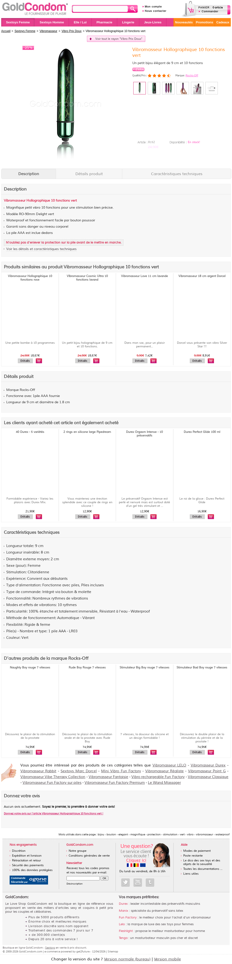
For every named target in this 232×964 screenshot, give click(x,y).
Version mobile (167, 959)
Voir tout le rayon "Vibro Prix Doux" (118, 39)
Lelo (122, 924)
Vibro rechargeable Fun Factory (157, 777)
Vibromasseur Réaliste (164, 771)
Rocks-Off (192, 75)
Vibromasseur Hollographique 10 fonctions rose (30, 278)
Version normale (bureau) (127, 959)
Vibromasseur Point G (207, 771)
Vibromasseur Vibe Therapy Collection (52, 777)
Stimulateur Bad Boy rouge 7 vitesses (202, 667)
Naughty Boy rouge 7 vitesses (30, 667)
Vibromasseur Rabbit (38, 771)
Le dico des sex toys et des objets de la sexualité (201, 862)
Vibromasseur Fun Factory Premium (115, 782)
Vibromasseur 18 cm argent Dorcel (202, 276)
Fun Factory (128, 917)
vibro (36, 208)
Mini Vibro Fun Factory (121, 771)
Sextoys (50, 947)
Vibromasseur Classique (208, 777)
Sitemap (113, 951)
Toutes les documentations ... (202, 869)
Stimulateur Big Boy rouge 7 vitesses (144, 667)
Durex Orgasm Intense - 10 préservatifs (144, 433)
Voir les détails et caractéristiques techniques (41, 249)
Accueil (6, 31)
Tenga (123, 938)
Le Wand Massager (164, 782)
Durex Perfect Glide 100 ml (202, 432)
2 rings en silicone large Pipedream (87, 432)
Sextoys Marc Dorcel (79, 771)
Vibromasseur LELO (169, 765)
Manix (123, 911)
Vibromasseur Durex (208, 765)
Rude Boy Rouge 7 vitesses (87, 667)
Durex (123, 904)
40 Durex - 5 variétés (30, 432)
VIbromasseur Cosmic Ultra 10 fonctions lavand (87, 278)
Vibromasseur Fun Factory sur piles (52, 782)
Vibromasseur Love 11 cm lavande (144, 276)
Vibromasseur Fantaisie (108, 777)
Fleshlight (126, 931)
